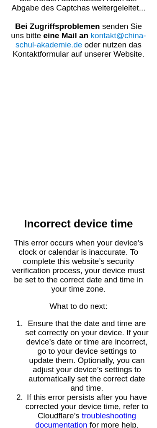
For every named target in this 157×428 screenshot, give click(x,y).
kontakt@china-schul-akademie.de (80, 40)
